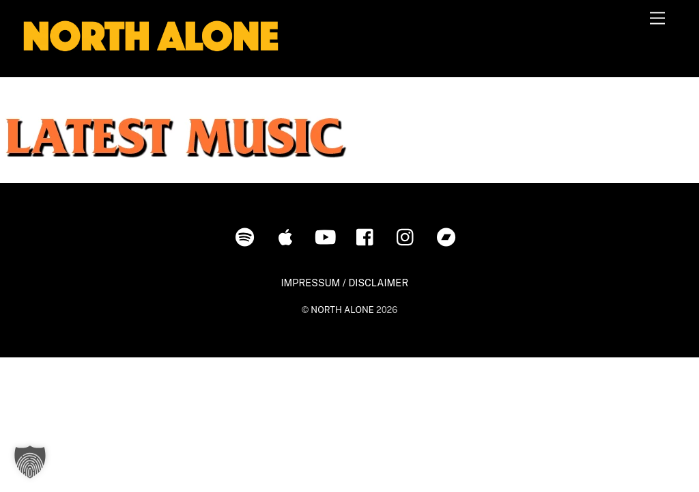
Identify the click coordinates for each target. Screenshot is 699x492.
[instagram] (408, 236)
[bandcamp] (449, 236)
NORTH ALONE (342, 310)
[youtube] (328, 236)
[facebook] (368, 236)
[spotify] (247, 236)
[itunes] (287, 236)
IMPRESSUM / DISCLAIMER (344, 282)
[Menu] (657, 18)
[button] (30, 462)
